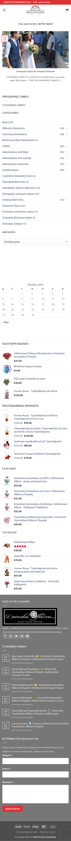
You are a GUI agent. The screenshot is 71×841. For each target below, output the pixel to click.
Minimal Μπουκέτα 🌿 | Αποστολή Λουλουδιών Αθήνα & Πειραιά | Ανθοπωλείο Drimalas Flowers (38, 699)
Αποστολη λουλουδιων (14, 134)
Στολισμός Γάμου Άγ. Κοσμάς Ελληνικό (35, 71)
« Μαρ (5, 322)
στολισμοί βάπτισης (13, 199)
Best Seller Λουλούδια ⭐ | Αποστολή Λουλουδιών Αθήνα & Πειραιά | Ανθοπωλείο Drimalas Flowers (38, 657)
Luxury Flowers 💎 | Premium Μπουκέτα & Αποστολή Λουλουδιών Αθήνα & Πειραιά (40, 725)
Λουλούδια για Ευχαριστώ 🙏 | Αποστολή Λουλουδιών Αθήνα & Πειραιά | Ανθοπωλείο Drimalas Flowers (35, 671)
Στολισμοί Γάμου (11, 205)
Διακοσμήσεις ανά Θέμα (15, 151)
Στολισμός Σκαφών (12, 223)
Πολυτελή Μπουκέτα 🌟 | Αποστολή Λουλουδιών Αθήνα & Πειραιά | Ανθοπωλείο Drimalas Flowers (38, 686)
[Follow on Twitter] (16, 636)
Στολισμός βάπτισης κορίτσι (17, 217)
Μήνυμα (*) (7, 782)
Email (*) (6, 768)
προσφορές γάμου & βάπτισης (18, 187)
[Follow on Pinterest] (27, 636)
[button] (4, 10)
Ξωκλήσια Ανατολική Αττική (17, 175)
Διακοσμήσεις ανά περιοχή (16, 157)
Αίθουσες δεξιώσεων (13, 128)
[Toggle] (67, 128)
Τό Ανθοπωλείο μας (27, 832)
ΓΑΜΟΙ (6, 146)
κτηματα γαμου (10, 169)
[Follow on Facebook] (5, 636)
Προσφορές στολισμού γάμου (18, 193)
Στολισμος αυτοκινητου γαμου (18, 211)
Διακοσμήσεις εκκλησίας (15, 163)
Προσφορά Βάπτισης (13, 181)
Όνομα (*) (7, 755)
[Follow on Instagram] (10, 636)
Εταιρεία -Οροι (47, 832)
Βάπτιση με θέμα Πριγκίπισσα (18, 140)
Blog (4, 122)
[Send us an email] (21, 636)
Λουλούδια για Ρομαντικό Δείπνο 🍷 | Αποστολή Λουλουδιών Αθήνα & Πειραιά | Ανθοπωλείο (37, 712)
